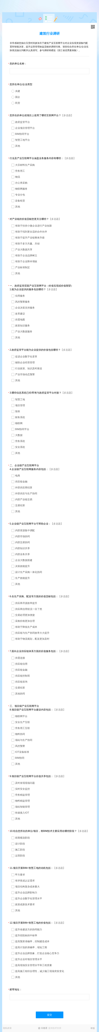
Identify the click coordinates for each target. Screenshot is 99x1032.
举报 (92, 1028)
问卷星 (44, 1028)
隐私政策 (7, 1028)
